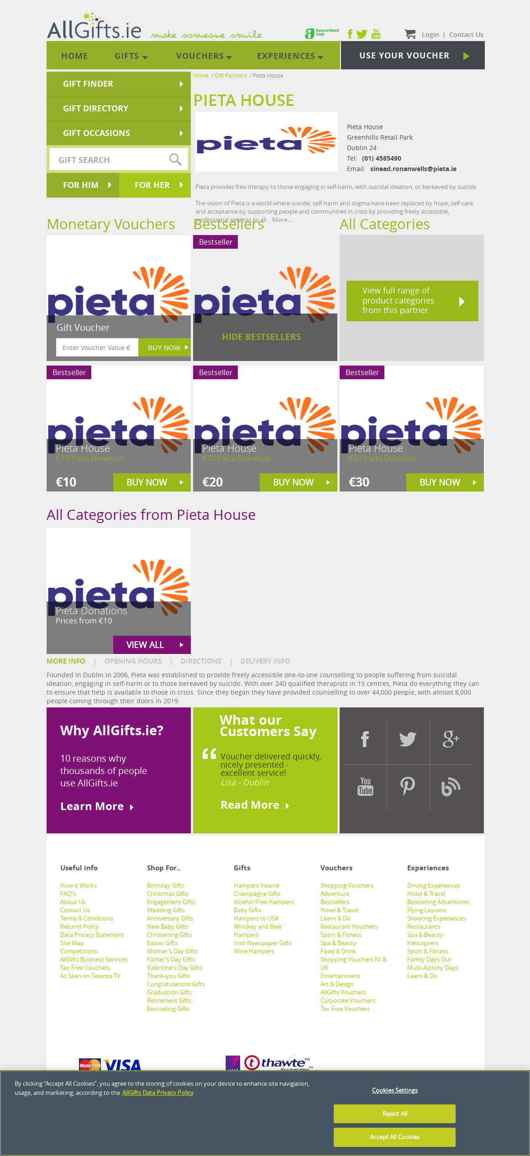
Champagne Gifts (257, 893)
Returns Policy (79, 926)
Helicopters (422, 943)
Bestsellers (334, 902)
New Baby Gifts (167, 926)
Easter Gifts (162, 943)
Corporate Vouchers (347, 1000)
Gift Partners (231, 75)
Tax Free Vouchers (345, 1008)
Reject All (395, 1113)
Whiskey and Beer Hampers (258, 930)
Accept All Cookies (395, 1137)
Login (430, 34)
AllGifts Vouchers (343, 992)
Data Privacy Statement (92, 935)
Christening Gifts (169, 935)
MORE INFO (66, 661)
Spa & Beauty (338, 943)
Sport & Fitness (341, 935)
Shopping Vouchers (346, 885)
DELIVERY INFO (265, 661)
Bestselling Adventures (438, 902)
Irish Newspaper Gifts (263, 943)
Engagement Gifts (171, 902)
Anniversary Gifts (170, 918)
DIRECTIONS (201, 661)
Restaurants (423, 926)
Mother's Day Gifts (172, 951)
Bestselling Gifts (168, 1008)
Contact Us (75, 910)
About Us (72, 902)
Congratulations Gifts (176, 984)
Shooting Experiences (436, 918)
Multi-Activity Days (432, 967)
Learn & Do (335, 918)
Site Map (72, 943)
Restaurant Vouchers (349, 926)
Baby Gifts (247, 910)
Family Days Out (429, 959)
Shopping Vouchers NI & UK (353, 963)
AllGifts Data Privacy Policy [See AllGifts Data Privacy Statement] (158, 1092)
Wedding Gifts (166, 910)
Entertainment (340, 976)
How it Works (78, 885)
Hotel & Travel (339, 910)
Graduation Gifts (169, 992)
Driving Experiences (433, 885)
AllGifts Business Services (93, 959)
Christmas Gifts (167, 893)
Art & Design (337, 984)
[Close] (515, 1113)
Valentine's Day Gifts (174, 967)
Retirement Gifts (169, 1000)
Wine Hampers (254, 951)
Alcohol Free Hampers (264, 902)
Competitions (78, 951)
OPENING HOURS (133, 661)
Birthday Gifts (165, 885)
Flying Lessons (426, 910)
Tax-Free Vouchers (85, 967)
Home (201, 75)
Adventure (334, 893)
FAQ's (68, 893)
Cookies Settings (395, 1090)
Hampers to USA (256, 918)
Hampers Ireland (256, 885)
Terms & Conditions (86, 918)
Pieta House (268, 75)
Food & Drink (338, 951)
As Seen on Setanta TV (90, 976)
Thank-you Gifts (168, 976)
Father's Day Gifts (171, 959)
